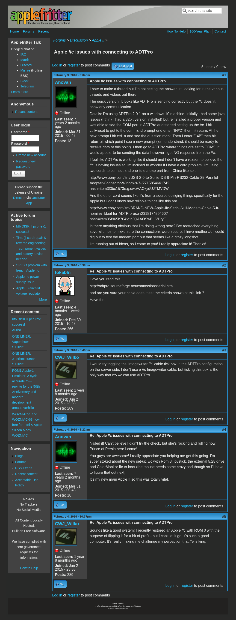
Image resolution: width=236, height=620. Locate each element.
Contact (220, 31)
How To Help (176, 31)
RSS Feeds (23, 468)
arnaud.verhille (23, 408)
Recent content (26, 112)
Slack (25, 81)
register (74, 65)
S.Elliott (18, 347)
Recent (43, 31)
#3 (224, 350)
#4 (224, 429)
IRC (23, 54)
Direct (17, 198)
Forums (28, 31)
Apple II (98, 40)
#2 (224, 265)
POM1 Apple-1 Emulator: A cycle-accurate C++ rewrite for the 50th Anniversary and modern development (26, 386)
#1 (224, 75)
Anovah (63, 82)
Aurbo (16, 330)
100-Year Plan (200, 31)
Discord (26, 65)
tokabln (63, 272)
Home (14, 31)
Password (20, 143)
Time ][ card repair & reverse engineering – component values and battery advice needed (31, 248)
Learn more (19, 92)
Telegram (27, 86)
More (43, 299)
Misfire (25, 70)
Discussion (79, 40)
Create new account (31, 155)
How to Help (29, 568)
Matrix (25, 60)
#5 (224, 516)
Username (20, 132)
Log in (57, 65)
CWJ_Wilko (67, 357)
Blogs (19, 456)
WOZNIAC (20, 435)
